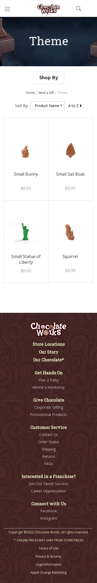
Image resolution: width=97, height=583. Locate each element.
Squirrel (70, 256)
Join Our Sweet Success (48, 483)
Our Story (48, 352)
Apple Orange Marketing (48, 572)
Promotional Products (48, 414)
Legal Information (49, 564)
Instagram (48, 518)
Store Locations (49, 344)
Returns (48, 456)
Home (31, 92)
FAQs (48, 463)
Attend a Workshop (48, 387)
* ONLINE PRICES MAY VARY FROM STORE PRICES (48, 540)
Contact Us (48, 434)
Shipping (49, 449)
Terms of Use (48, 548)
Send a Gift (46, 92)
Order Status (48, 441)
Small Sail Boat (70, 174)
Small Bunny (26, 174)
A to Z (75, 105)
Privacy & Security (48, 556)
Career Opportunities (48, 490)
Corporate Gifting (48, 407)
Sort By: (21, 105)
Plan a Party (49, 379)
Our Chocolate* (48, 359)
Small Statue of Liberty (26, 259)
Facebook (48, 510)
